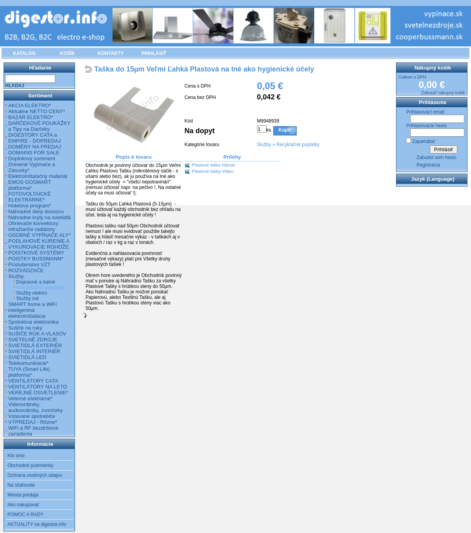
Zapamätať (423, 141)
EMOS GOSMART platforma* (29, 185)
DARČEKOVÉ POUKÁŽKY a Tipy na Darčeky (39, 126)
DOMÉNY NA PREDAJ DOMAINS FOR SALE (34, 150)
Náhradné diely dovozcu (36, 211)
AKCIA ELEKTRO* (29, 105)
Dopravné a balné (35, 282)
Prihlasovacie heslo (426, 125)
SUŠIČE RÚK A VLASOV (37, 334)
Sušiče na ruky (25, 328)
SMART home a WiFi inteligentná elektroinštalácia (32, 310)
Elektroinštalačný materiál (37, 176)
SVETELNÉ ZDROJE (32, 340)
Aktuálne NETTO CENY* (36, 111)
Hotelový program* (29, 206)
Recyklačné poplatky (297, 144)
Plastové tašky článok (213, 165)
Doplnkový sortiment (31, 158)
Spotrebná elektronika (33, 322)
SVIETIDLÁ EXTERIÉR (35, 345)
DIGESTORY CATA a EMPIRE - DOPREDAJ (34, 138)
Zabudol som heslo (436, 157)
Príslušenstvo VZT (29, 264)
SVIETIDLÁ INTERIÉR (34, 351)
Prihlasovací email (425, 112)
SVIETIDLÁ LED (27, 357)
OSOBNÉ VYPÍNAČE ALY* (39, 235)
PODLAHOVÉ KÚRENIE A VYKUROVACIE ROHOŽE (38, 244)
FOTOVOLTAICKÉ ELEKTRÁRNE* (29, 197)
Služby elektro (31, 293)
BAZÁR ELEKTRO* (30, 117)
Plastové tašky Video (213, 171)
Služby (264, 144)
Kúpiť (285, 130)
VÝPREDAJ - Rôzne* (32, 422)
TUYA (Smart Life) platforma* (29, 372)
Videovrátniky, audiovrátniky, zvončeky (35, 407)
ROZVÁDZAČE (26, 270)
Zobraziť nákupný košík (443, 92)
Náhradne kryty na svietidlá (39, 217)
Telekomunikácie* (28, 363)
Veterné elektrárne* (30, 398)
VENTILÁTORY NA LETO (37, 387)
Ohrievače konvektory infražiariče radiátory (33, 226)
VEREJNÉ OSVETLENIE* (38, 393)
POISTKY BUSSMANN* (35, 259)
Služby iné (27, 298)
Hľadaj (14, 85)
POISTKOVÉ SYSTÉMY (36, 253)
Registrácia (428, 165)
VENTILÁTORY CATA (33, 381)
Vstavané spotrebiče (31, 416)
